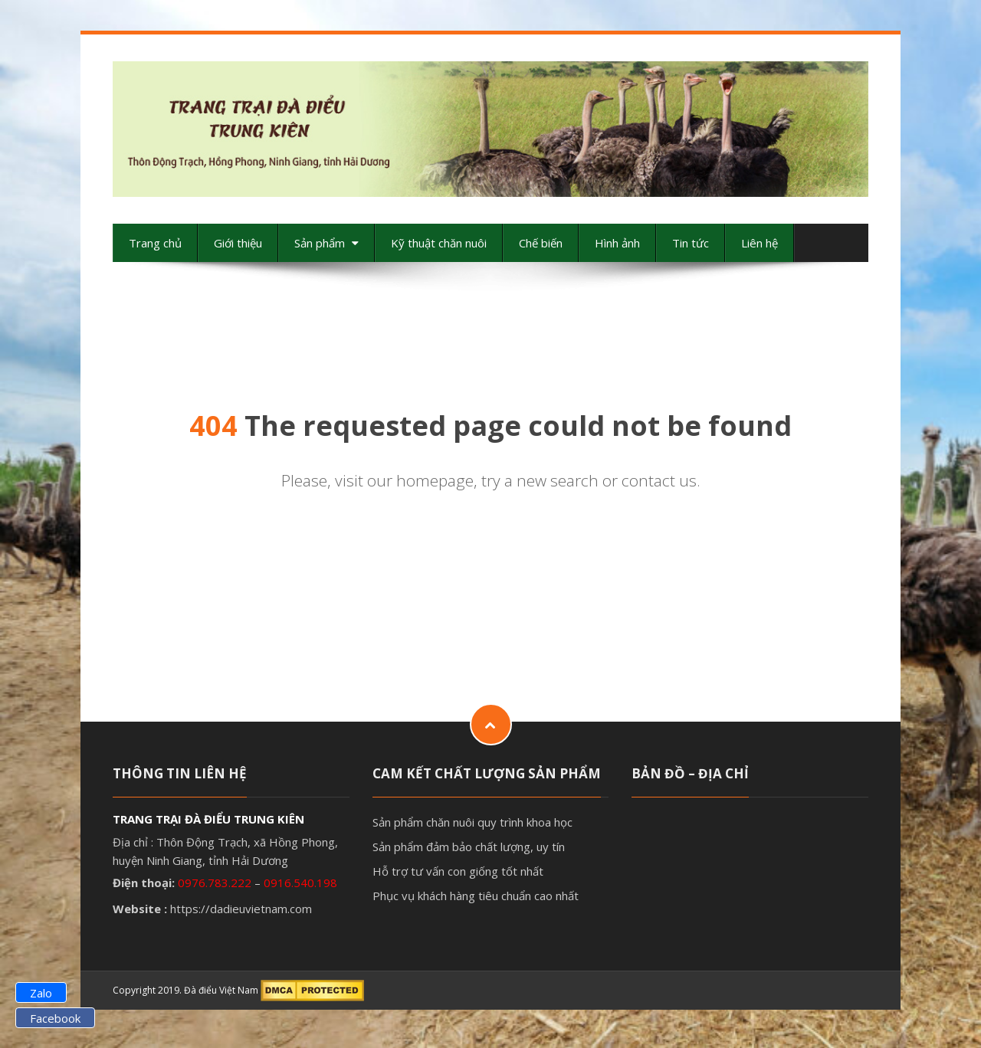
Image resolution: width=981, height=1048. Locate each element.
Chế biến (541, 243)
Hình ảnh (617, 243)
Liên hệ (759, 243)
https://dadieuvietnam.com (241, 908)
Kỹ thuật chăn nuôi (439, 243)
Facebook (55, 1018)
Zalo (41, 993)
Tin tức (690, 243)
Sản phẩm (326, 243)
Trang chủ (155, 243)
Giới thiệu (238, 243)
